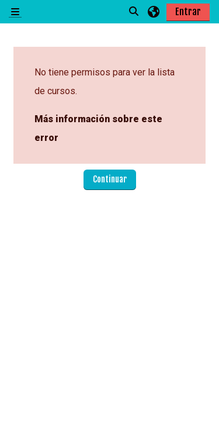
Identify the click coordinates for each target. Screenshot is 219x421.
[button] (134, 11)
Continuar (110, 179)
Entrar (188, 12)
